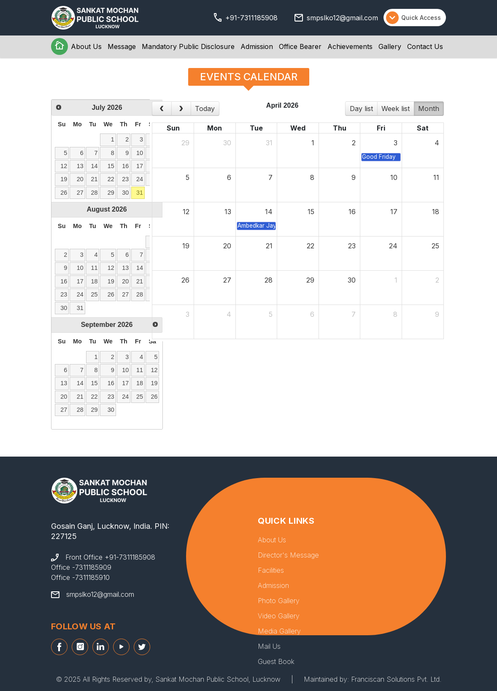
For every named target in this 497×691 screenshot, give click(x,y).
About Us (86, 46)
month (428, 108)
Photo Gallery (279, 600)
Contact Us (425, 46)
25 (94, 294)
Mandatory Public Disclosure (188, 46)
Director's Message (288, 555)
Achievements (350, 46)
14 (94, 166)
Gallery (389, 46)
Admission (256, 46)
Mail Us (269, 646)
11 (94, 267)
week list (395, 108)
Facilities (271, 570)
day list (361, 108)
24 (139, 179)
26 (63, 192)
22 (111, 179)
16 (125, 166)
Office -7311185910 (80, 577)
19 (63, 179)
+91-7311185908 (251, 18)
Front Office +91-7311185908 (110, 557)
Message (122, 46)
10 (139, 153)
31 (139, 192)
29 (111, 192)
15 (111, 166)
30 (125, 192)
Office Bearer (300, 46)
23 (125, 179)
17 (139, 166)
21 (94, 179)
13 (80, 166)
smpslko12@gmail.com (342, 18)
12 (63, 166)
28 (94, 192)
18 (94, 281)
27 (80, 192)
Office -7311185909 (81, 567)
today (205, 108)
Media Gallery (279, 631)
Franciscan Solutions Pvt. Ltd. (396, 679)
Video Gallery (279, 616)
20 (80, 179)
